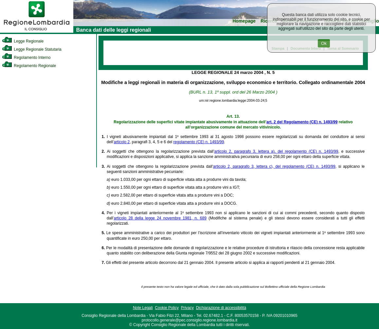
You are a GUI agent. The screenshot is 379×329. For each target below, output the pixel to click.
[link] (36, 31)
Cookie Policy (167, 307)
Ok (324, 43)
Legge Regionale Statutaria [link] (32, 49)
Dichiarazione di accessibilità (221, 307)
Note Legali (143, 307)
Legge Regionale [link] (23, 41)
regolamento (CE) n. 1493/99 (198, 142)
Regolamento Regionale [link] (29, 65)
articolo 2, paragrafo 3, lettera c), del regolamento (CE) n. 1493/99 (274, 166)
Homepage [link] (244, 21)
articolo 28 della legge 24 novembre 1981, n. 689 (160, 218)
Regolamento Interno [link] (26, 57)
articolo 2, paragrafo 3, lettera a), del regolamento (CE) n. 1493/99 (276, 151)
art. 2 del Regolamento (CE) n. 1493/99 (301, 122)
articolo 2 (122, 142)
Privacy (187, 307)
